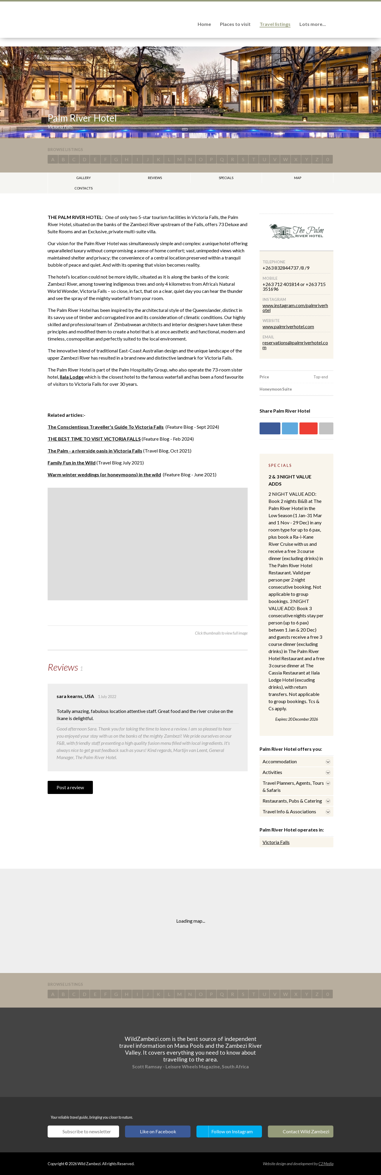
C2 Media (325, 1163)
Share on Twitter (290, 428)
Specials (226, 178)
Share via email (326, 428)
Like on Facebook (158, 1131)
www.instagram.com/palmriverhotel (295, 307)
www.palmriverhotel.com (288, 326)
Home (204, 24)
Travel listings (275, 24)
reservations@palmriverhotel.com (295, 345)
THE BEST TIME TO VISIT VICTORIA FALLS (94, 439)
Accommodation (280, 761)
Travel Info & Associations (289, 811)
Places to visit (235, 24)
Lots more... (312, 24)
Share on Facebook (270, 428)
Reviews (155, 178)
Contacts (83, 188)
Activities (272, 772)
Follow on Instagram (232, 1131)
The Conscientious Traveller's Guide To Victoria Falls (106, 427)
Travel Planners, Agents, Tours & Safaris (293, 786)
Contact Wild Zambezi (306, 1131)
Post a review (70, 787)
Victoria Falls (276, 842)
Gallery (83, 178)
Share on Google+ (308, 428)
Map (297, 178)
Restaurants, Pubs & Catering (292, 800)
